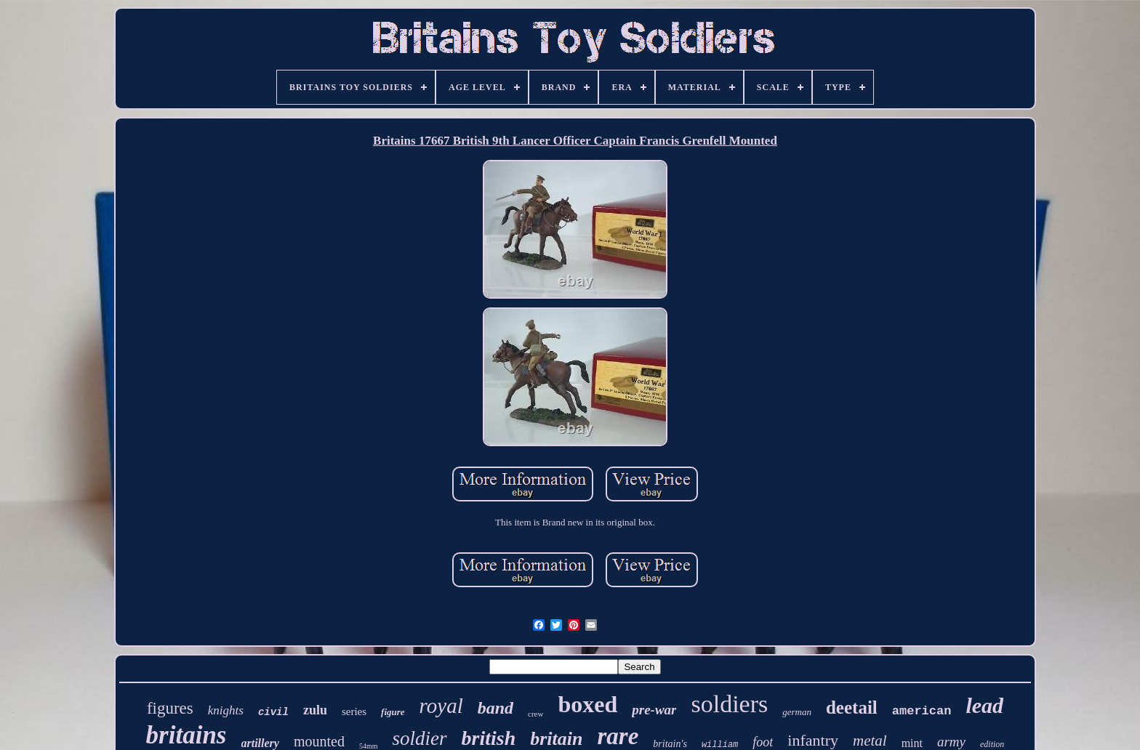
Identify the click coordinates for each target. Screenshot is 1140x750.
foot (762, 742)
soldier (420, 738)
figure (393, 711)
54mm (368, 746)
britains (186, 735)
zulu (315, 710)
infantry (812, 740)
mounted (319, 741)
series (354, 711)
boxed (587, 704)
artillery (260, 743)
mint (912, 743)
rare (617, 736)
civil (273, 712)
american (922, 711)
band (495, 707)
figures (170, 708)
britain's (670, 743)
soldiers (729, 703)
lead (984, 705)
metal (870, 740)
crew (535, 713)
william (720, 745)
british (489, 738)
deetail (852, 707)
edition (992, 744)
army (951, 741)
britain (556, 738)
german (796, 711)
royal (441, 705)
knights (226, 710)
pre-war (654, 709)
